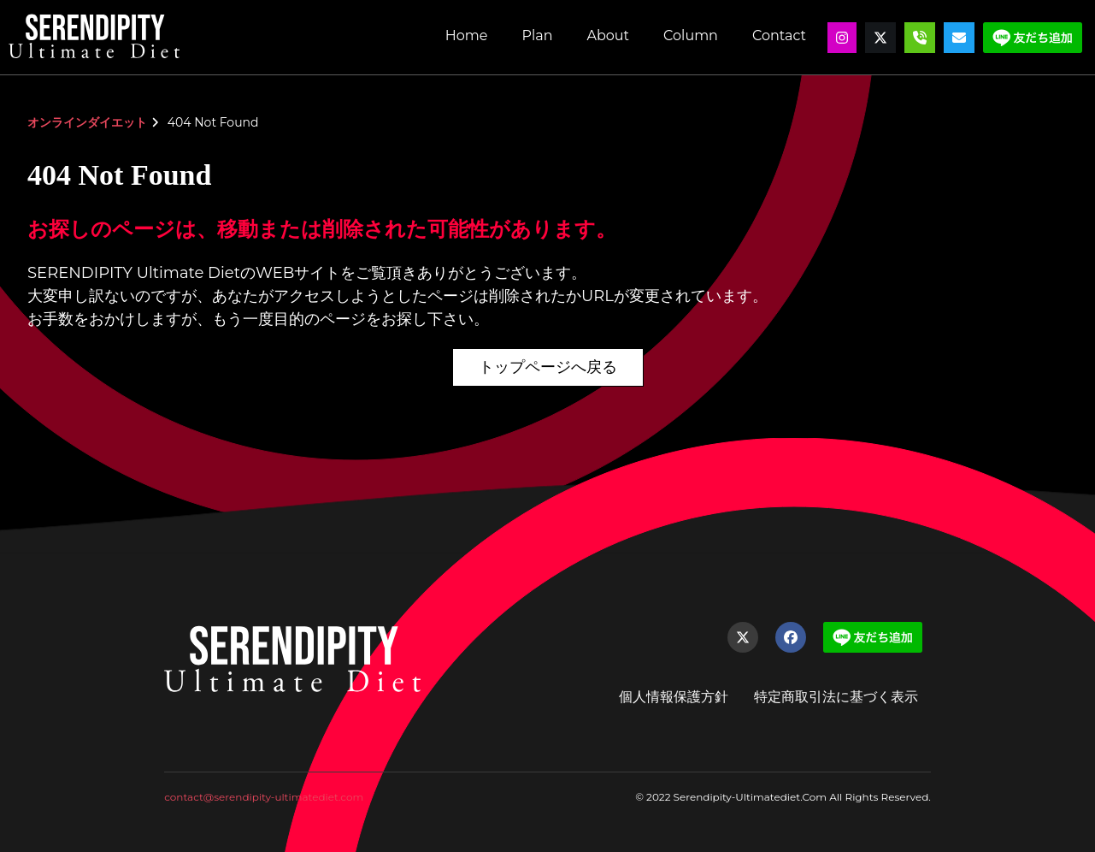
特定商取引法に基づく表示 (836, 697)
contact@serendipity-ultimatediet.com (263, 796)
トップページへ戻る (548, 367)
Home (466, 35)
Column (690, 35)
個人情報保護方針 (673, 697)
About (607, 35)
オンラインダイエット (87, 122)
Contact (779, 35)
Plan (536, 35)
